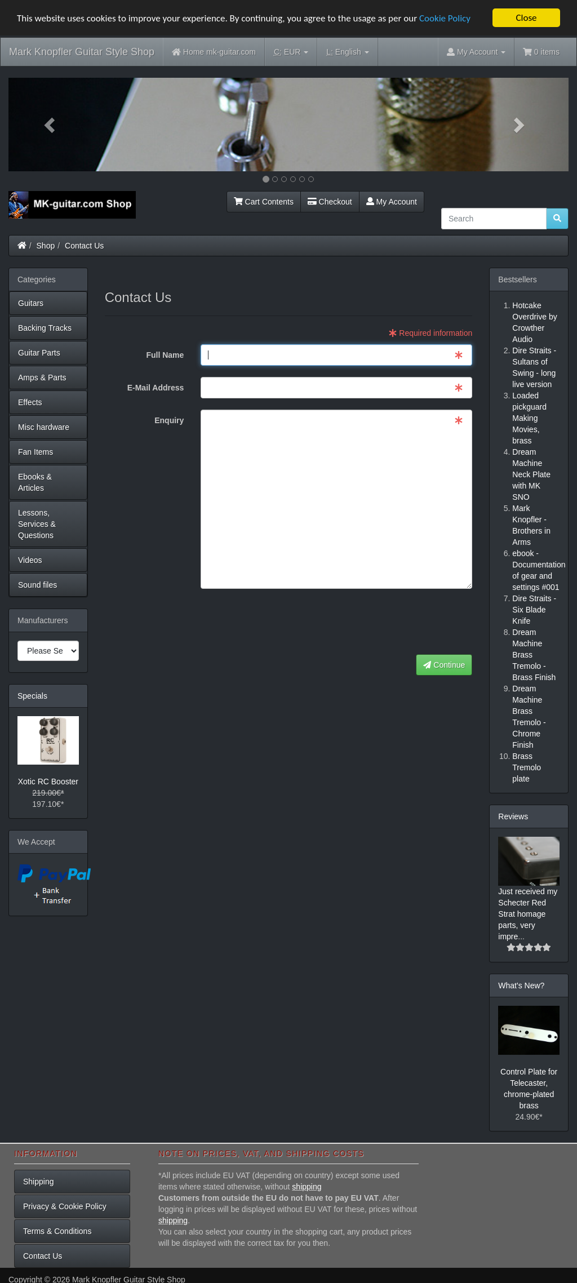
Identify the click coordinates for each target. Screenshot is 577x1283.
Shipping (38, 1181)
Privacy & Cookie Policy (64, 1206)
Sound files (37, 584)
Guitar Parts (39, 352)
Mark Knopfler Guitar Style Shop (81, 51)
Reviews (513, 815)
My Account (391, 201)
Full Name (165, 354)
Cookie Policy (445, 18)
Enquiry (169, 420)
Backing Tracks (45, 327)
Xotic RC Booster (48, 781)
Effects (30, 401)
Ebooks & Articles (35, 482)
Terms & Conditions (57, 1231)
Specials (32, 695)
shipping (306, 1186)
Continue (444, 664)
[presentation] (386, 622)
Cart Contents (264, 201)
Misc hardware (43, 426)
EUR (291, 52)
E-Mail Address (155, 387)
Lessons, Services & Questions (37, 523)
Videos (30, 559)
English (347, 52)
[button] (50, 124)
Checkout (330, 201)
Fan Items (35, 451)
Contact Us (84, 245)
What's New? (521, 984)
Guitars (30, 302)
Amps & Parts (42, 376)
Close (526, 18)
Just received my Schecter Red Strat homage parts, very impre (527, 913)
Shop (46, 245)
